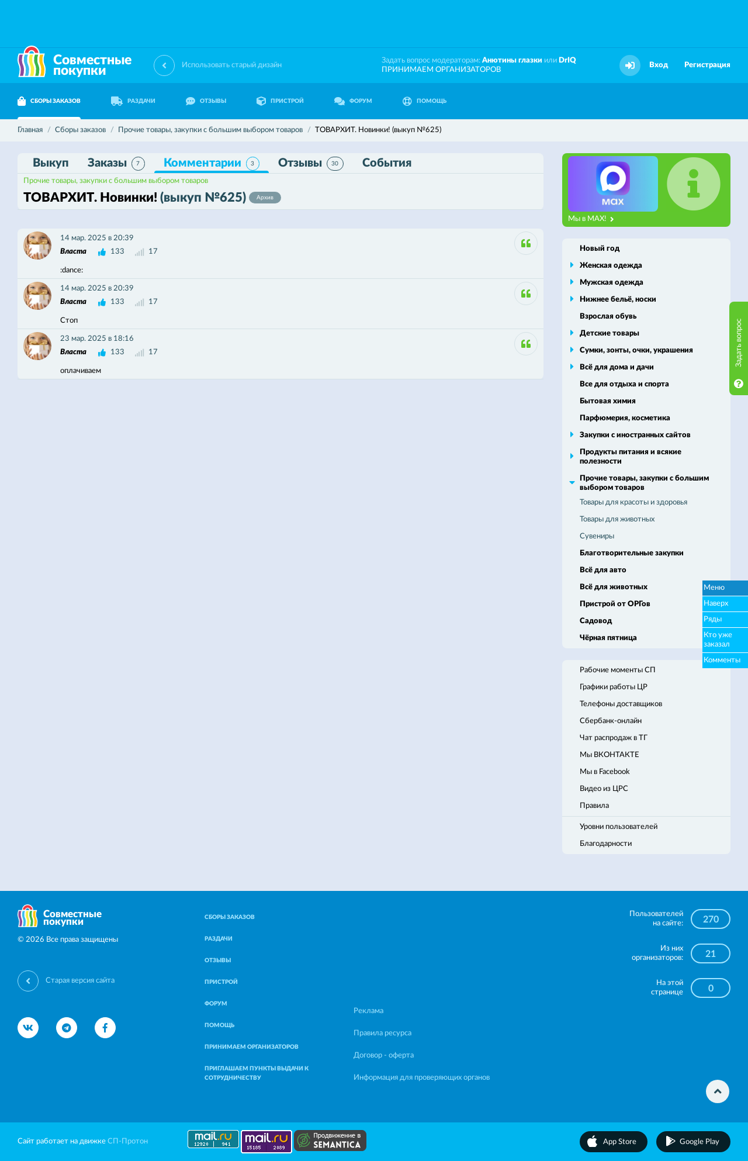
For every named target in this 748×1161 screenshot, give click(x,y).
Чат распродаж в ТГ (613, 738)
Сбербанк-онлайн (611, 721)
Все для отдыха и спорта (624, 384)
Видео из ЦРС (604, 789)
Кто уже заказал (718, 639)
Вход (658, 65)
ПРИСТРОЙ (280, 101)
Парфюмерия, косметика (625, 418)
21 (710, 954)
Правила (594, 806)
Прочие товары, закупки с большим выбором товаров (115, 181)
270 (711, 919)
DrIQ (567, 60)
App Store (619, 1142)
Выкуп (51, 163)
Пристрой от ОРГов (615, 604)
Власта (73, 251)
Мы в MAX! (591, 219)
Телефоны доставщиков (621, 704)
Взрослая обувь (608, 316)
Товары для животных (617, 519)
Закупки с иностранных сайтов (635, 435)
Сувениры (597, 536)
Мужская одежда (611, 282)
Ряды (713, 619)
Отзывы (311, 164)
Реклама (368, 1011)
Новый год (599, 249)
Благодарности (606, 844)
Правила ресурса (382, 1033)
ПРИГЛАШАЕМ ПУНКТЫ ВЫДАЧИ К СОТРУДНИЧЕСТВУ (257, 1073)
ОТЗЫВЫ (206, 101)
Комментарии (211, 164)
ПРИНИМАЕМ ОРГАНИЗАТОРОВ (441, 70)
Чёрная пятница (608, 638)
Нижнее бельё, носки (618, 299)
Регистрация (707, 65)
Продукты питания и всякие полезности (630, 456)
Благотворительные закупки (632, 553)
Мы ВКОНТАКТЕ (609, 755)
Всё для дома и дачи (617, 367)
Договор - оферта (384, 1055)
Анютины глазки (512, 60)
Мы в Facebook (605, 772)
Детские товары (609, 333)
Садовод (596, 621)
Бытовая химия (608, 401)
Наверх (716, 603)
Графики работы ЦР (613, 687)
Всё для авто (603, 570)
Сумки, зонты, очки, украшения (636, 350)
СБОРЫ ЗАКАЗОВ (49, 101)
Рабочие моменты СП (618, 670)
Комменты (722, 660)
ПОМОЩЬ (424, 101)
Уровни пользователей (618, 827)
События (386, 163)
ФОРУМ (353, 101)
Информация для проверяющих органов (422, 1077)
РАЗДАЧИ (133, 101)
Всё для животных (613, 587)
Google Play (699, 1142)
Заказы (116, 164)
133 (117, 251)
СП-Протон (128, 1141)
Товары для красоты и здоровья (633, 502)
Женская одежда (611, 265)
